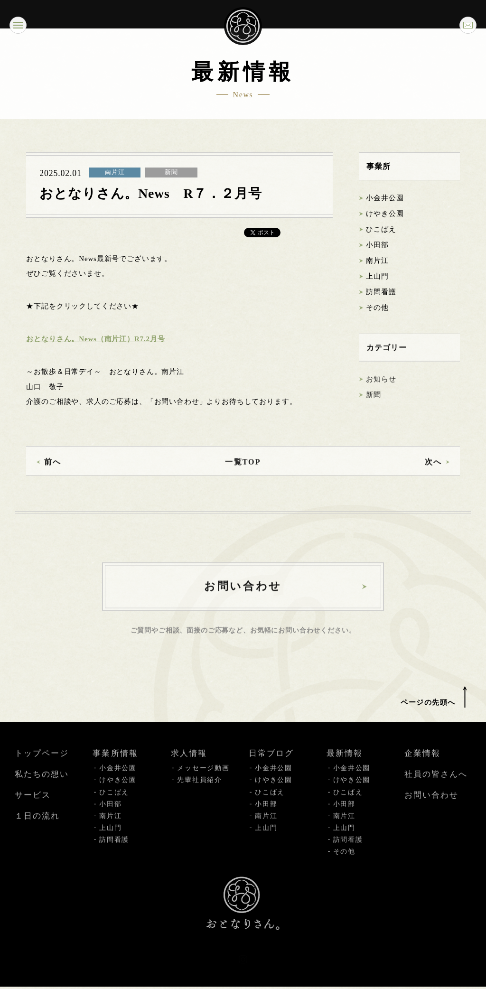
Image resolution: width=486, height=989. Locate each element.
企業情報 (422, 766)
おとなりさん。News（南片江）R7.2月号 (95, 339)
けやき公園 (384, 214)
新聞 (373, 404)
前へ (52, 471)
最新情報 (345, 766)
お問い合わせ (431, 807)
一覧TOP (243, 471)
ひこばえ (381, 229)
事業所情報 (115, 766)
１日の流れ (37, 828)
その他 (377, 308)
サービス (33, 807)
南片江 (377, 261)
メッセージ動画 (203, 780)
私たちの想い (42, 787)
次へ (432, 471)
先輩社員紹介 (199, 792)
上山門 (377, 276)
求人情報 (189, 766)
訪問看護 (381, 292)
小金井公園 (384, 198)
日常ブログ (271, 766)
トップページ (42, 766)
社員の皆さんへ (435, 787)
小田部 (377, 245)
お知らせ (381, 388)
